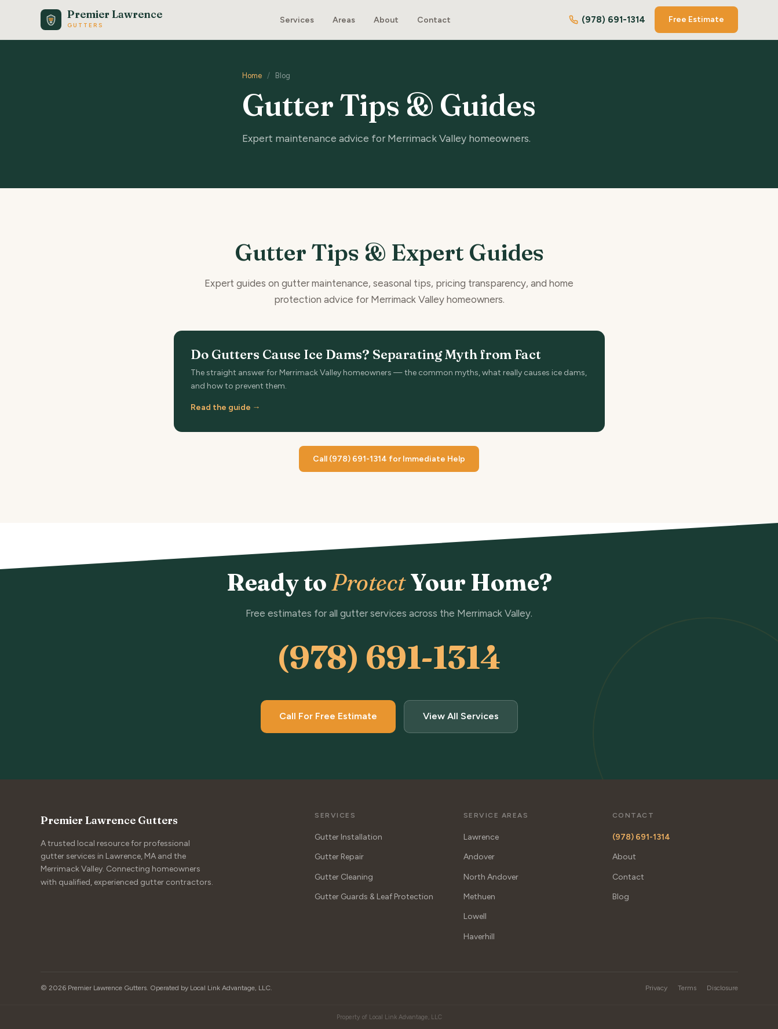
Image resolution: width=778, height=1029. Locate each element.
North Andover (490, 876)
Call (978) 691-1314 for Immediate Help (389, 459)
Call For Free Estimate (328, 716)
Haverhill (479, 936)
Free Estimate (696, 19)
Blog (620, 897)
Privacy (656, 988)
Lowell (475, 916)
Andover (479, 857)
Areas (344, 20)
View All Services (461, 716)
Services (297, 20)
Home (252, 75)
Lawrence (481, 836)
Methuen (479, 897)
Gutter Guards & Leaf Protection (374, 897)
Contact (434, 20)
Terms (687, 988)
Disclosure (722, 988)
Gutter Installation (348, 836)
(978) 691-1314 (607, 19)
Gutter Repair (339, 857)
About (386, 20)
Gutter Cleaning (344, 876)
